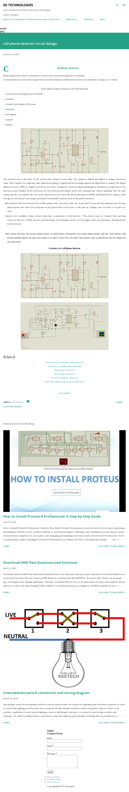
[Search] (117, 5)
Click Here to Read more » (112, 546)
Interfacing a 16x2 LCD (64, 370)
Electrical (88, 19)
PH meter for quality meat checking (64, 366)
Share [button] (119, 402)
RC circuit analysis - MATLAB (64, 378)
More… (103, 19)
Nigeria (18, 406)
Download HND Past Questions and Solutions (40, 562)
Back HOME (64, 393)
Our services (53, 782)
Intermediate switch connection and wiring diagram (46, 692)
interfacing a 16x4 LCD (64, 374)
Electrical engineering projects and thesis (64, 381)
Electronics (71, 19)
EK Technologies (18, 5)
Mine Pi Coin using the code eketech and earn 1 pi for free (31, 19)
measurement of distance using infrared (64, 362)
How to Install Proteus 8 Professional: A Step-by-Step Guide (52, 516)
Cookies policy (54, 779)
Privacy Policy (53, 777)
